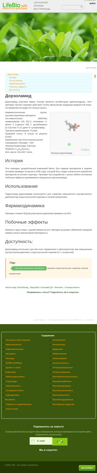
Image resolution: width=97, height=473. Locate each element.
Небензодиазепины (15, 376)
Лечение (39, 6)
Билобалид (23, 287)
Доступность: (15, 90)
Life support (41, 2)
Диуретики (57, 349)
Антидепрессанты (14, 390)
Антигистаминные (61, 372)
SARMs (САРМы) (14, 363)
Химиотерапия (59, 358)
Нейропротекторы (14, 349)
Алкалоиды (11, 381)
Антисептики (58, 344)
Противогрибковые (61, 381)
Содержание (48, 335)
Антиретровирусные (62, 367)
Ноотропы (11, 354)
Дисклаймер (87, 468)
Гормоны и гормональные (18, 404)
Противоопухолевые (62, 390)
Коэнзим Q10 (47, 287)
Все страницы (42, 9)
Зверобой (35, 287)
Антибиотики (58, 340)
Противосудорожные (62, 399)
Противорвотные (60, 395)
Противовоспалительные (65, 376)
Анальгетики (12, 409)
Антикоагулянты (60, 363)
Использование (16, 81)
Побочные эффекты (17, 87)
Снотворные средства (63, 404)
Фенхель (59, 287)
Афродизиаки (12, 395)
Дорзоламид (13, 74)
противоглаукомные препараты (29, 268)
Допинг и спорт (13, 367)
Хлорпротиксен (72, 287)
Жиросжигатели (13, 344)
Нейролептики (59, 354)
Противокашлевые (61, 386)
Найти (81, 7)
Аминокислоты (13, 386)
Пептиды (10, 358)
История (12, 77)
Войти (92, 3)
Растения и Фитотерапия (18, 340)
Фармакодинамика (17, 84)
